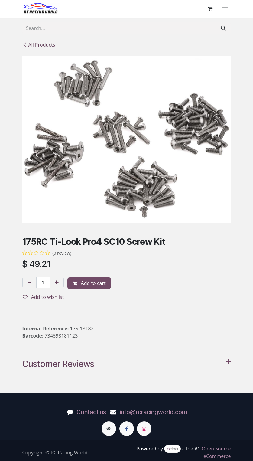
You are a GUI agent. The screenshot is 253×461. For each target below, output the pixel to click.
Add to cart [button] (89, 283)
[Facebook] (126, 428)
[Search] (223, 28)
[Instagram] (144, 428)
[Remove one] (29, 282)
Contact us (91, 412)
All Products (38, 44)
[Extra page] (109, 428)
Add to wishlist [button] (43, 297)
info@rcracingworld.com (153, 412)
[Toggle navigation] (225, 8)
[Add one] (57, 282)
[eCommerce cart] (210, 9)
